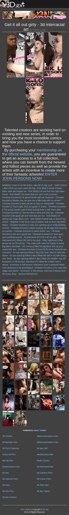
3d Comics (7, 436)
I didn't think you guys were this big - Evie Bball (24, 188)
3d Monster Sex (9, 442)
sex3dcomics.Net (45, 454)
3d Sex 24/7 (42, 448)
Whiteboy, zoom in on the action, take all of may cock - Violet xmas (33, 185)
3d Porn (6, 485)
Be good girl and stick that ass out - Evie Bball (34, 216)
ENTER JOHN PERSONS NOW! (29, 176)
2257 (22, 509)
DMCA (28, 509)
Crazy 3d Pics (8, 454)
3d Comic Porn (44, 479)
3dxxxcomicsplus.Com (47, 436)
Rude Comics (43, 460)
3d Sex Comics (9, 497)
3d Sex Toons (43, 491)
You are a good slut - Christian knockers (31, 234)
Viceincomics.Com (11, 466)
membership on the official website (32, 152)
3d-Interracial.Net (45, 466)
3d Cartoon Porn (45, 473)
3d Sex (5, 473)
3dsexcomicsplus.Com (47, 442)
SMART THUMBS (40, 430)
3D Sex (45, 509)
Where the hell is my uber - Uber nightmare (36, 240)
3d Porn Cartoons (10, 448)
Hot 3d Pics (7, 460)
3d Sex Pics (8, 491)
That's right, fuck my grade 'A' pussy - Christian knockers (39, 206)
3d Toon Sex (43, 485)
